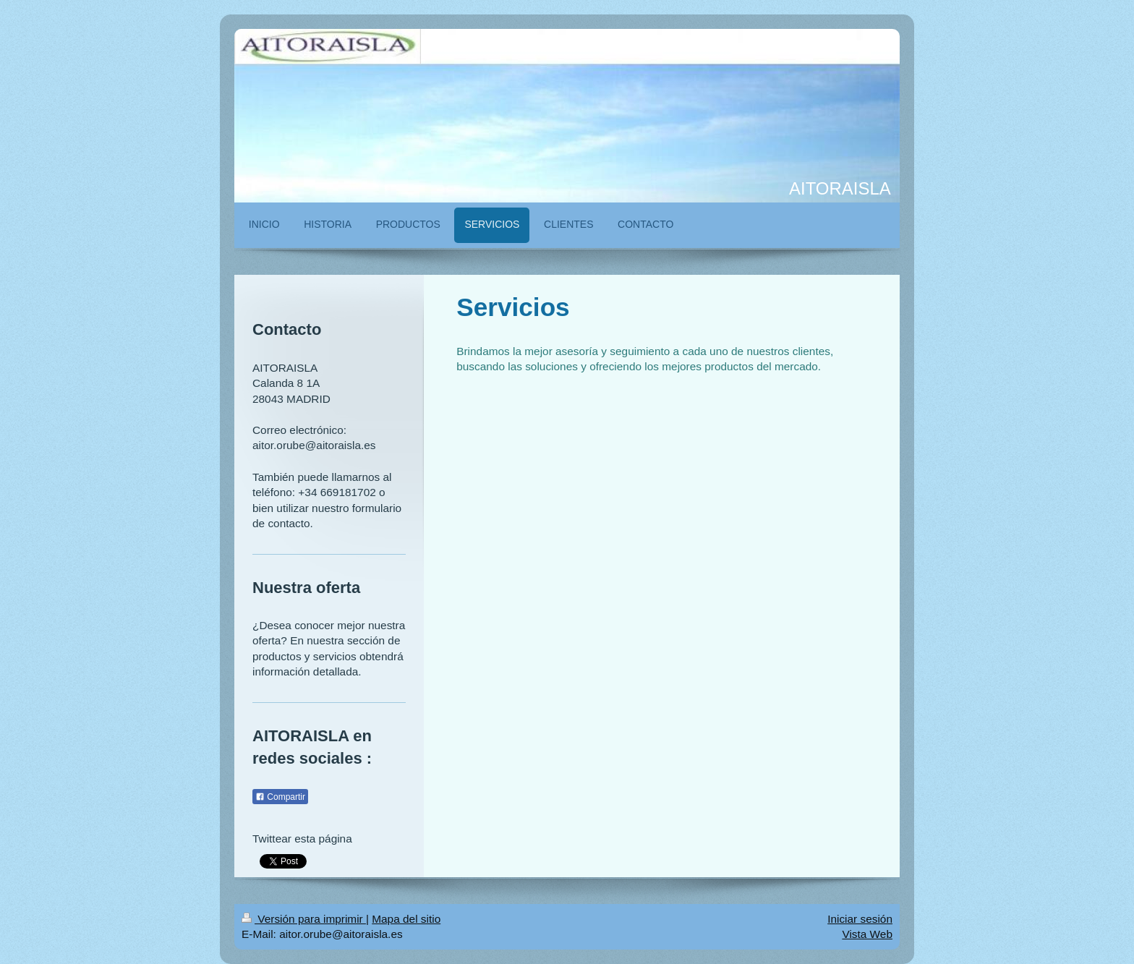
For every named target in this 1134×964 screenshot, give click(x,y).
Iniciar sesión (859, 919)
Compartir (280, 797)
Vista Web (867, 934)
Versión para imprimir (304, 919)
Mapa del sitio (406, 919)
